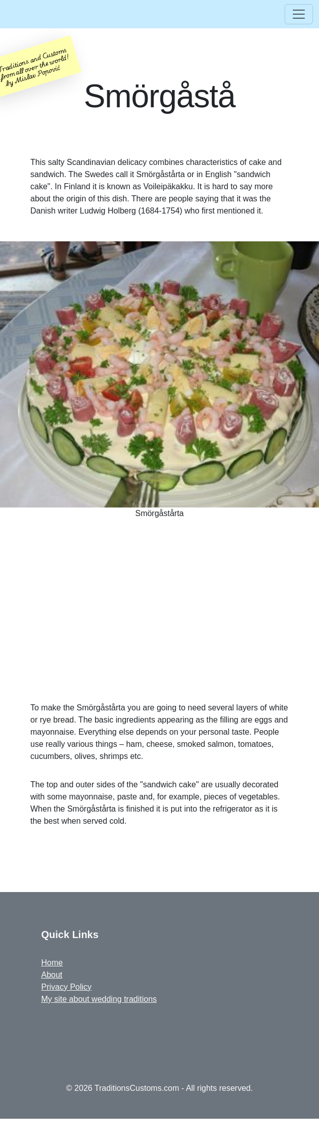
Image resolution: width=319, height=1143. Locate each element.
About (52, 974)
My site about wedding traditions (99, 999)
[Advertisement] (159, 615)
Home (52, 962)
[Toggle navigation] (299, 14)
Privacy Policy (66, 987)
